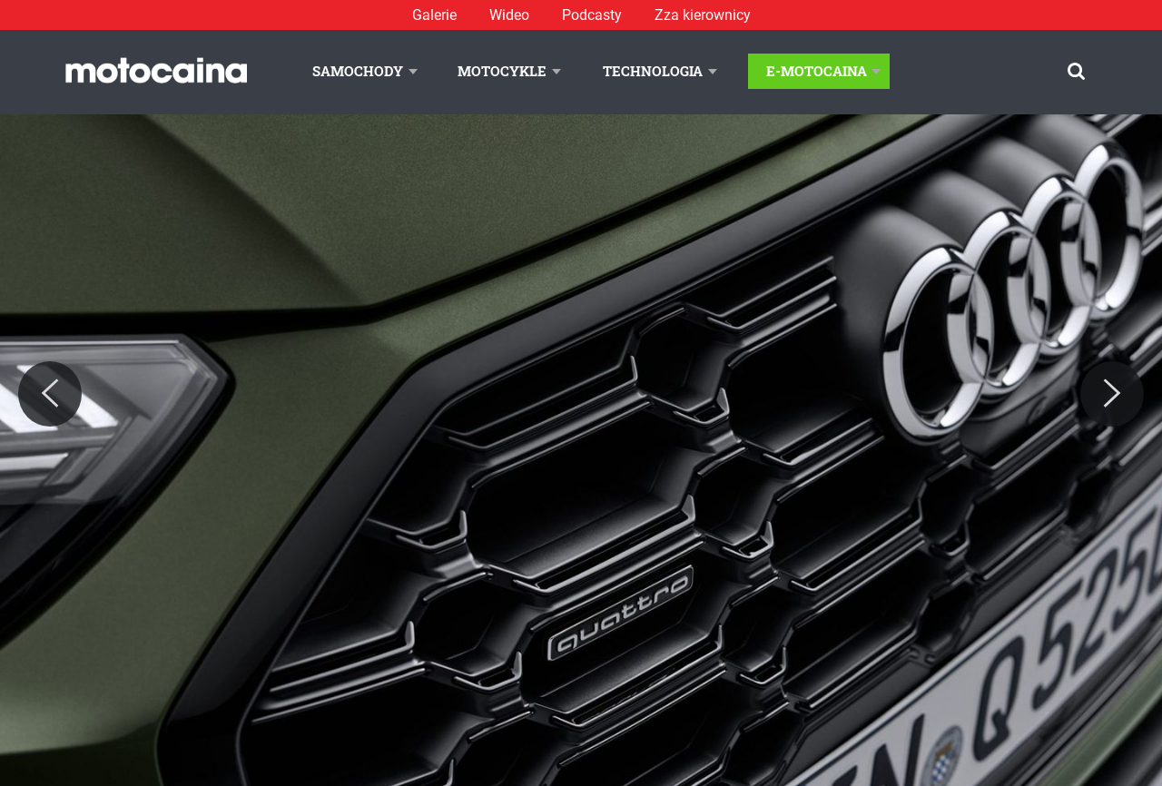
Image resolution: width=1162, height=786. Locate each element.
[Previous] (50, 394)
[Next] (1112, 394)
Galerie (434, 15)
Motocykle (502, 71)
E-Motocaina (816, 71)
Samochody (357, 71)
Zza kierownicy (703, 15)
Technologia (653, 71)
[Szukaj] (1076, 71)
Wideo (509, 15)
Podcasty (592, 15)
